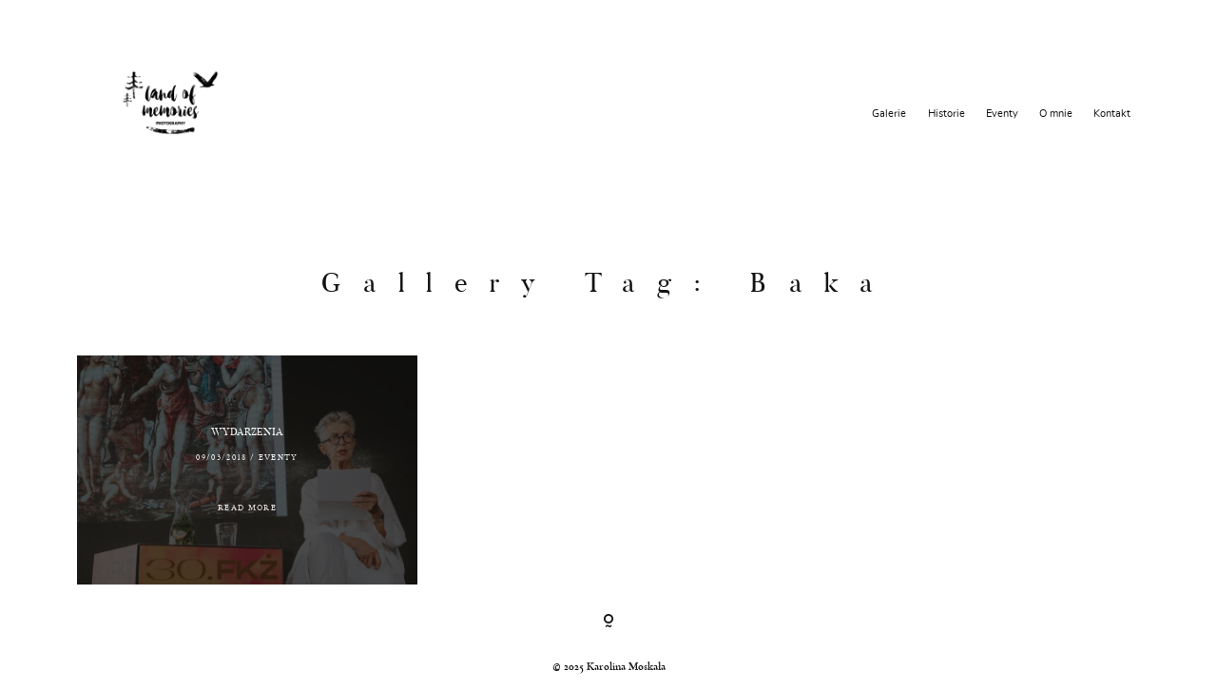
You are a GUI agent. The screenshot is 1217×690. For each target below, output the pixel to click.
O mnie (1055, 113)
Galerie (889, 113)
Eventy (1002, 113)
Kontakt (1111, 113)
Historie (946, 113)
